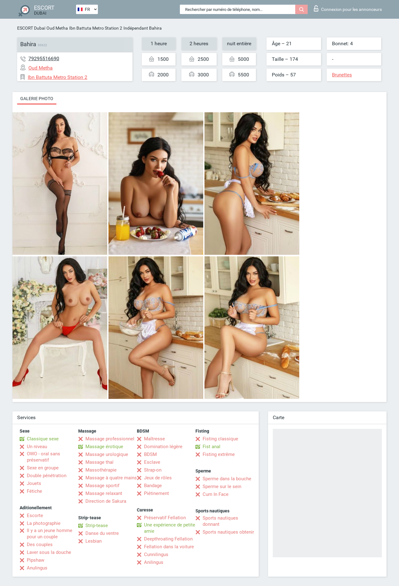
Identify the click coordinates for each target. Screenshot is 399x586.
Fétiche (34, 491)
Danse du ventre (102, 533)
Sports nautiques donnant (220, 521)
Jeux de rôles (158, 478)
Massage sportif (102, 485)
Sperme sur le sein (222, 486)
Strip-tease (96, 525)
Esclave (152, 462)
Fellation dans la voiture (169, 547)
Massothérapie (101, 470)
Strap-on (152, 470)
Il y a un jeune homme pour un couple (49, 534)
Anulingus (37, 568)
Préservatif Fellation (165, 518)
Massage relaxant (103, 493)
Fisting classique (220, 439)
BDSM (150, 454)
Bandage (153, 485)
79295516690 (43, 58)
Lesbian (93, 541)
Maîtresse (154, 439)
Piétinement (156, 493)
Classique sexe (43, 439)
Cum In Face (215, 494)
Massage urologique (106, 454)
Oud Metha (57, 28)
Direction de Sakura (105, 501)
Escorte (35, 515)
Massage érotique (104, 446)
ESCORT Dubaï (31, 28)
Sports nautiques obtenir (228, 532)
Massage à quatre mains (111, 478)
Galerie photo (36, 98)
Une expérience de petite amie (169, 528)
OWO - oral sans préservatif (43, 457)
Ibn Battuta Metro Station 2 (95, 28)
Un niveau (37, 446)
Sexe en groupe (43, 468)
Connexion (348, 8)
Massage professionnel (109, 439)
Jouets (34, 483)
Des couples (40, 544)
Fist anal (211, 446)
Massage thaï (99, 462)
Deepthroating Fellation (168, 539)
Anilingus (153, 562)
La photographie (43, 523)
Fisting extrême (219, 454)
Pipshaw (35, 560)
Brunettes (342, 75)
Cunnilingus (156, 554)
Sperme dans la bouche (227, 479)
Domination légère (163, 446)
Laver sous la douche (49, 552)
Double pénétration (46, 475)
